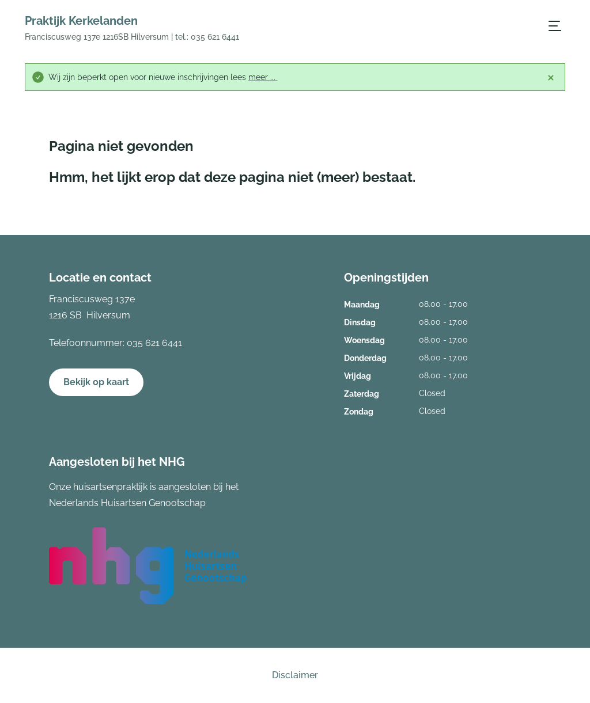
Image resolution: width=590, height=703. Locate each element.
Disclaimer (295, 675)
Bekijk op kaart (96, 382)
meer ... (263, 77)
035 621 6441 (154, 342)
